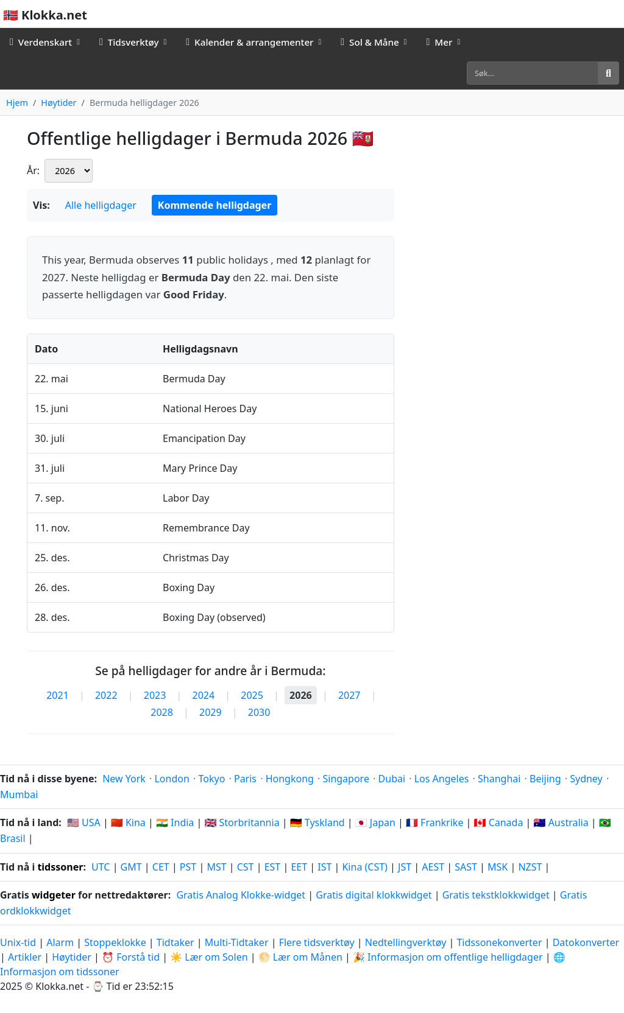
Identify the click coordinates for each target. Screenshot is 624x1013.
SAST (466, 867)
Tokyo (211, 778)
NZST (530, 867)
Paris (245, 778)
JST (404, 867)
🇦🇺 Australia (561, 822)
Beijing (545, 778)
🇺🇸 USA (84, 822)
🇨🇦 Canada (498, 822)
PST (188, 867)
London (171, 778)
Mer (439, 42)
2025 (252, 695)
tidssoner (60, 867)
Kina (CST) (364, 867)
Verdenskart (41, 42)
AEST (433, 867)
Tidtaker (175, 942)
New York (124, 778)
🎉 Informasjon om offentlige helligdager (448, 957)
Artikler (24, 957)
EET (299, 867)
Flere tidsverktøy (318, 942)
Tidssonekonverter (500, 942)
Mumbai (19, 794)
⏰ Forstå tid (131, 957)
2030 (259, 712)
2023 (155, 695)
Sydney (586, 778)
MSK (498, 867)
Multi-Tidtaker (237, 942)
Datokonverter (586, 942)
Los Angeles (441, 778)
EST (272, 867)
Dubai (392, 778)
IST (324, 867)
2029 (210, 712)
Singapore (345, 778)
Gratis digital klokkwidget (373, 895)
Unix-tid (18, 942)
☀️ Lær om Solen (208, 957)
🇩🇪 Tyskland (317, 822)
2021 (57, 695)
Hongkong (290, 778)
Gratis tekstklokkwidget (496, 895)
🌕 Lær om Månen (300, 957)
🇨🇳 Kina (128, 822)
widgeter (54, 895)
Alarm (60, 942)
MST (216, 867)
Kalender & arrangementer (249, 42)
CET (160, 867)
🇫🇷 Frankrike (434, 822)
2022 (106, 695)
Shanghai (499, 778)
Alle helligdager (100, 205)
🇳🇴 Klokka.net (45, 15)
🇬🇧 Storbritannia (241, 822)
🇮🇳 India (175, 822)
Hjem (17, 102)
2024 (204, 695)
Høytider (58, 102)
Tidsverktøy (129, 42)
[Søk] (532, 73)
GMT (131, 867)
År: (33, 170)
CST (245, 867)
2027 (349, 695)
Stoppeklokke (115, 942)
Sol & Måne (370, 42)
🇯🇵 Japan (375, 822)
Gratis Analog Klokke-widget (240, 895)
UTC (100, 867)
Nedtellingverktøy (407, 942)
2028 (162, 712)
